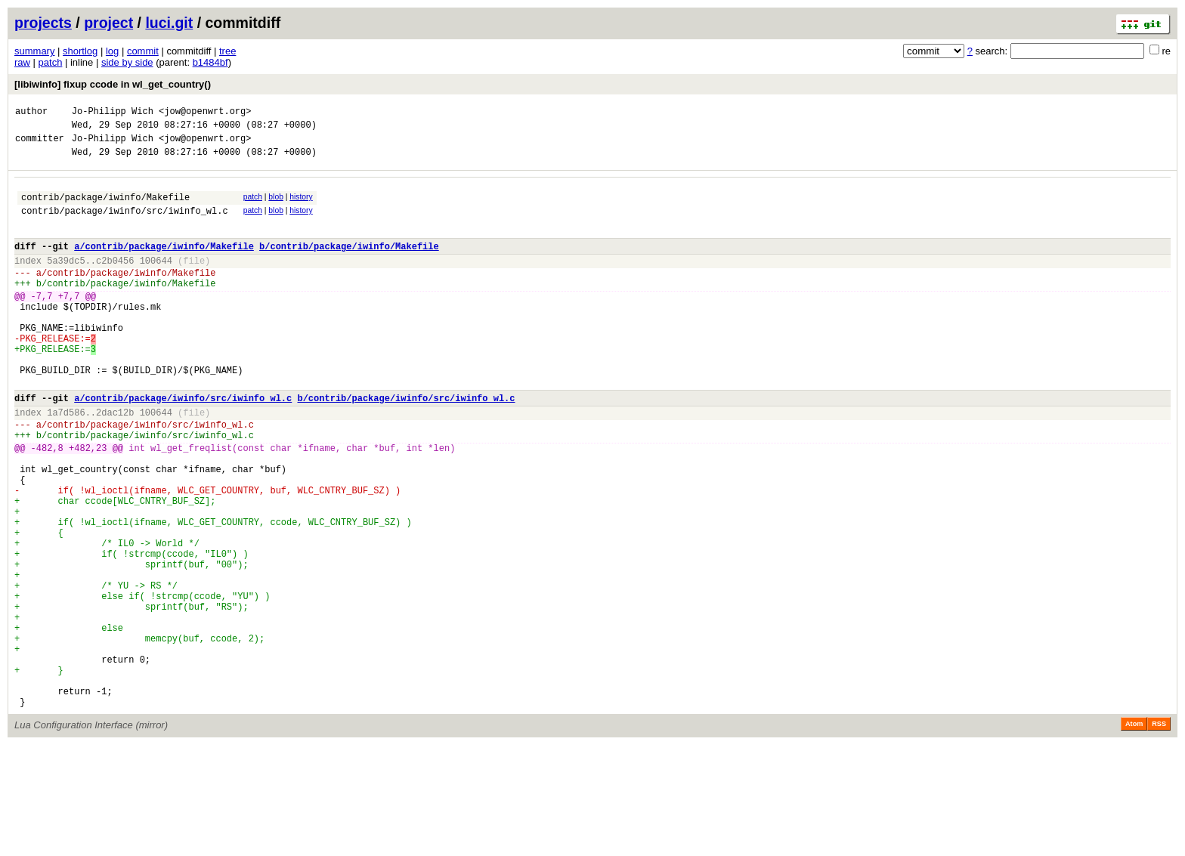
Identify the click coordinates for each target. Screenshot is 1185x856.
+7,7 (69, 323)
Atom (1134, 835)
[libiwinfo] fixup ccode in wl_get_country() (112, 84)
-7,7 (42, 323)
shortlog (80, 51)
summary (34, 51)
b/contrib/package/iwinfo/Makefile (349, 264)
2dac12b (115, 462)
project (108, 22)
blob (275, 206)
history (300, 206)
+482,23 (88, 504)
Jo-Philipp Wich (112, 113)
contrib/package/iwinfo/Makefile (105, 208)
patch (51, 62)
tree (227, 51)
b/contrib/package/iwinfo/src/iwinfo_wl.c (406, 445)
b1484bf (210, 62)
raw (22, 62)
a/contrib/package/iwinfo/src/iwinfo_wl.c (183, 445)
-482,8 (47, 504)
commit (143, 51)
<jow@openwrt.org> (205, 113)
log (112, 51)
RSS (1159, 835)
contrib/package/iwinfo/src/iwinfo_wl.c (124, 224)
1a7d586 (66, 462)
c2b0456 (115, 280)
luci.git (169, 22)
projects (43, 22)
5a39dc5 (66, 280)
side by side (127, 62)
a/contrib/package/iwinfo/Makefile (164, 264)
